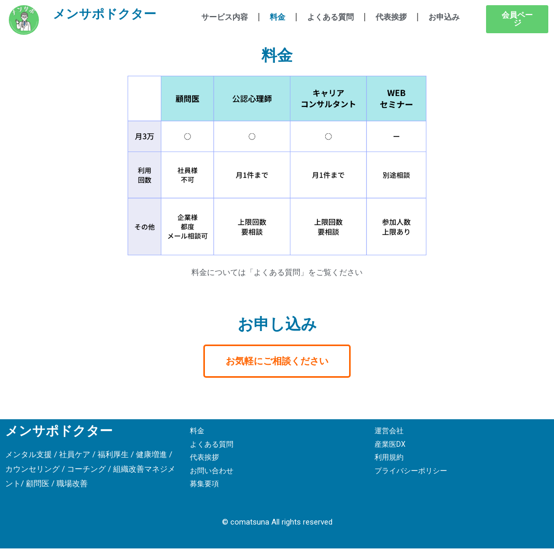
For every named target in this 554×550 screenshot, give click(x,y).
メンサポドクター (109, 20)
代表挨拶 (391, 17)
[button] (517, 19)
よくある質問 (330, 17)
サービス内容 (224, 17)
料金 (277, 17)
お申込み (444, 17)
